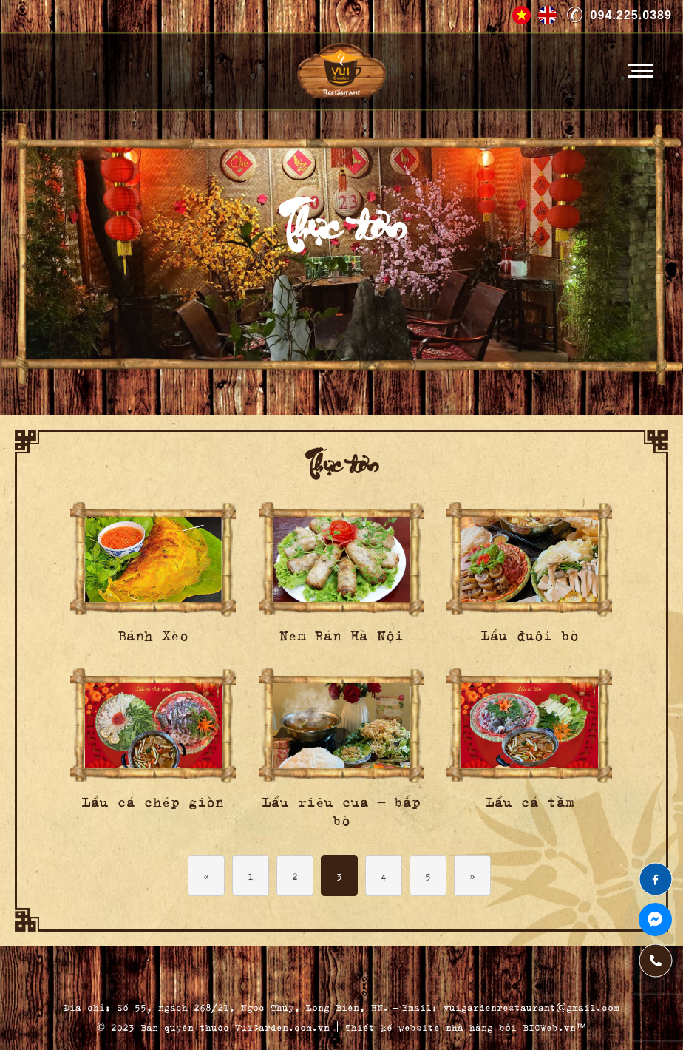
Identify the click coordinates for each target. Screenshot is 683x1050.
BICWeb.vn (549, 1026)
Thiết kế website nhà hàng (419, 1026)
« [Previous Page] (206, 875)
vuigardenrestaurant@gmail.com (531, 1006)
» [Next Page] (472, 875)
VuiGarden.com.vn (282, 1026)
